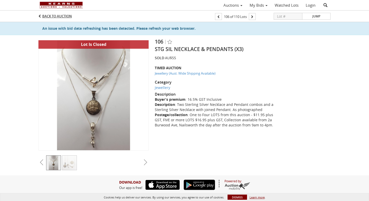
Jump (316, 16)
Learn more (257, 197)
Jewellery (162, 87)
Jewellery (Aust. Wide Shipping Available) (185, 73)
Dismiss (237, 197)
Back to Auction (57, 16)
